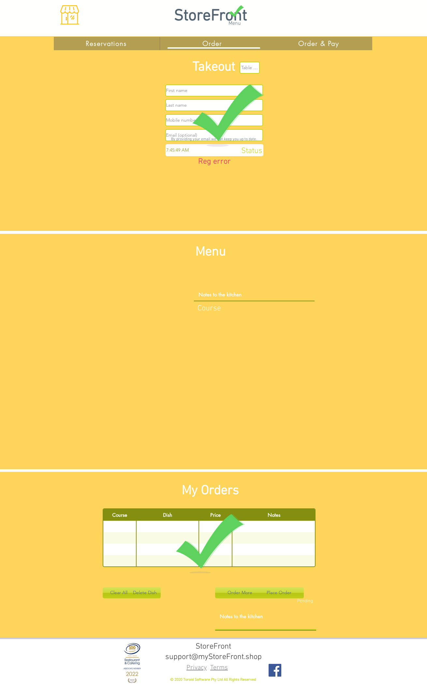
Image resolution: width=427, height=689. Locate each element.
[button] (119, 592)
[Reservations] (107, 43)
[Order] (213, 43)
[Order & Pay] (319, 43)
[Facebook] (275, 670)
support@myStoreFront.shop (213, 657)
